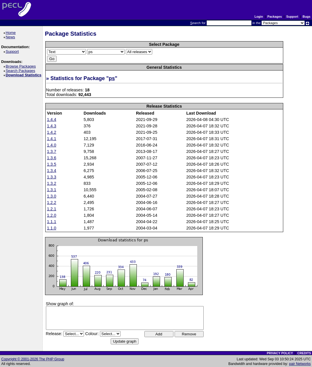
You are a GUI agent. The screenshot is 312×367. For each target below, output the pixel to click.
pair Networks (300, 364)
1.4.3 (51, 126)
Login (258, 16)
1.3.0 (51, 196)
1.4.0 (51, 145)
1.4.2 (51, 132)
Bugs (307, 16)
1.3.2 (51, 183)
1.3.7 (51, 151)
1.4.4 (51, 119)
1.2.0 (51, 215)
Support (292, 16)
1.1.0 (51, 228)
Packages (274, 16)
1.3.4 (51, 170)
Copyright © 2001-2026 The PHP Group (32, 359)
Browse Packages (21, 66)
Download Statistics (24, 75)
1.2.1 (51, 209)
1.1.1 (51, 221)
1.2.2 (51, 202)
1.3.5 (51, 164)
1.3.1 (51, 189)
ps (112, 78)
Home (11, 32)
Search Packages (21, 70)
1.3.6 (51, 158)
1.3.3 (51, 177)
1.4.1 (51, 138)
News (11, 37)
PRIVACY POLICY (280, 353)
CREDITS (304, 353)
